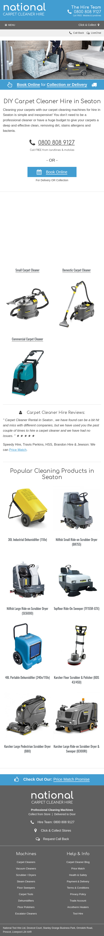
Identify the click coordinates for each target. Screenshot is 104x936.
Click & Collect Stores (56, 830)
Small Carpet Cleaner (27, 270)
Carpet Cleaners (26, 862)
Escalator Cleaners (26, 913)
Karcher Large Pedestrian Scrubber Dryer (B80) (27, 748)
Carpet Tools (26, 894)
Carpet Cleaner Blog (78, 862)
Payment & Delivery (78, 881)
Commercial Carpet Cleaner (27, 339)
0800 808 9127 (84, 12)
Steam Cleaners (26, 881)
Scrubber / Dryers (26, 875)
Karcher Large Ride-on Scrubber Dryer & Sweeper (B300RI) (76, 748)
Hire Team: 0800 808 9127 (51, 822)
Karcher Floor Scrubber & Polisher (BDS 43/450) (76, 680)
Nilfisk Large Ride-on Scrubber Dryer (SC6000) (27, 611)
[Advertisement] (52, 227)
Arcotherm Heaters (78, 907)
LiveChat (96, 32)
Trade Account (78, 900)
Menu (10, 25)
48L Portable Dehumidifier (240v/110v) (27, 677)
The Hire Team (86, 7)
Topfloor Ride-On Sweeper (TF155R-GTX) (76, 608)
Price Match (18, 450)
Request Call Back (56, 839)
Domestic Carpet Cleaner (76, 270)
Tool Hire (78, 913)
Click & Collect (88, 24)
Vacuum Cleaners (26, 868)
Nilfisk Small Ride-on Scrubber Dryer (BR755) (76, 542)
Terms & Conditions (78, 887)
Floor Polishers (26, 907)
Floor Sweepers (26, 887)
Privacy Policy (78, 894)
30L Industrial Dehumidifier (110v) (27, 539)
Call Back (78, 32)
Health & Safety (78, 875)
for (52, 84)
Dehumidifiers (26, 900)
